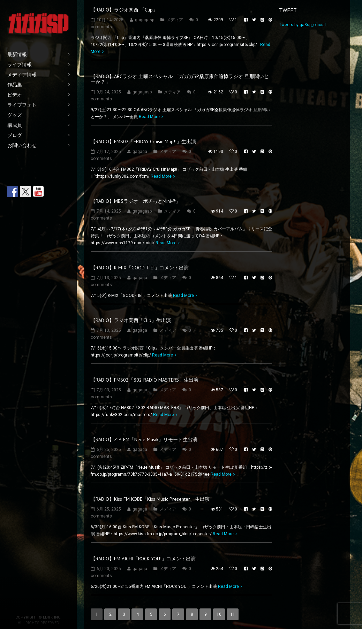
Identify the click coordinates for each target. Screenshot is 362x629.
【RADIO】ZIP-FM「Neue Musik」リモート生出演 (144, 439)
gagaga (140, 151)
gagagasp (144, 19)
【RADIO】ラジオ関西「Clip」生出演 (131, 320)
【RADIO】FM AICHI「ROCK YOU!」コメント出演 (143, 558)
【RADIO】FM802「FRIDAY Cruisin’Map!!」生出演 (143, 141)
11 (232, 614)
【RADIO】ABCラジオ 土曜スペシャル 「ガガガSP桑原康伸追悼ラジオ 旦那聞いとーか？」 (180, 79)
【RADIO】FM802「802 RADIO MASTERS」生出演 (144, 380)
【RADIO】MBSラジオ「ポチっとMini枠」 (136, 201)
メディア (174, 19)
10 (219, 614)
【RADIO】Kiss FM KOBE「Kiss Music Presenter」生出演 (150, 499)
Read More (149, 116)
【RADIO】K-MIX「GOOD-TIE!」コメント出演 (140, 267)
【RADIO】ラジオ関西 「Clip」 (124, 10)
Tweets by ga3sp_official (302, 24)
